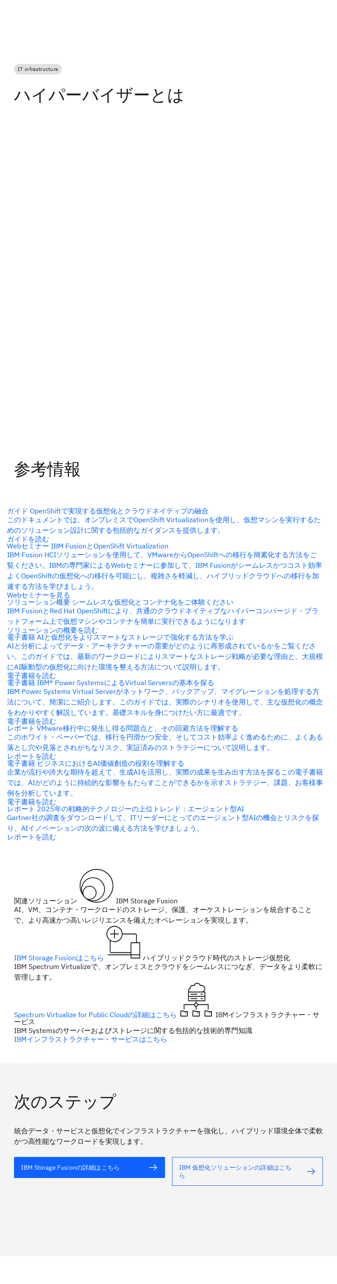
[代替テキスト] (165, 524)
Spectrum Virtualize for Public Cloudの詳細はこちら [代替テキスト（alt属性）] (96, 1014)
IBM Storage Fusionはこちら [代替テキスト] (60, 957)
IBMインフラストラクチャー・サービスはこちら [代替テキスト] (90, 1039)
